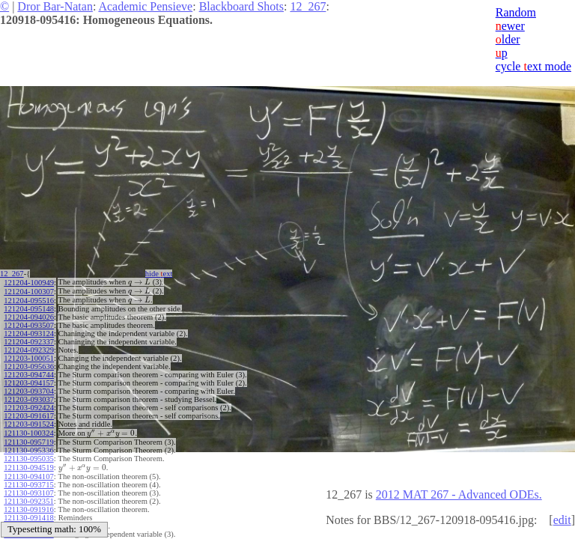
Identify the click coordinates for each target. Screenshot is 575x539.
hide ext (163, 274)
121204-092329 (29, 348)
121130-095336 (28, 446)
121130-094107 (28, 471)
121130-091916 (28, 504)
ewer (510, 25)
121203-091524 (29, 422)
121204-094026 (29, 315)
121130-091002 (28, 521)
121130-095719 (28, 438)
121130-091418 (28, 512)
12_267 (308, 6)
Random (516, 12)
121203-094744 (29, 372)
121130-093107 (28, 488)
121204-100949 (29, 282)
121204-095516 (29, 298)
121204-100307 (29, 290)
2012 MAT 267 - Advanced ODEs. (459, 494)
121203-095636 (29, 364)
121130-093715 (28, 479)
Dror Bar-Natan (55, 6)
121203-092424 (29, 405)
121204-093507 (29, 323)
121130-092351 (28, 496)
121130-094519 (28, 463)
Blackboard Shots (241, 6)
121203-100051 (29, 356)
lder (508, 39)
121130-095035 (28, 455)
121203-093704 (29, 389)
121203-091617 (29, 413)
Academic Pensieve (145, 6)
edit (562, 520)
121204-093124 (29, 331)
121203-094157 (29, 381)
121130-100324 (28, 430)
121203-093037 (29, 397)
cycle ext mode (533, 66)
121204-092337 (29, 339)
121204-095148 (29, 306)
